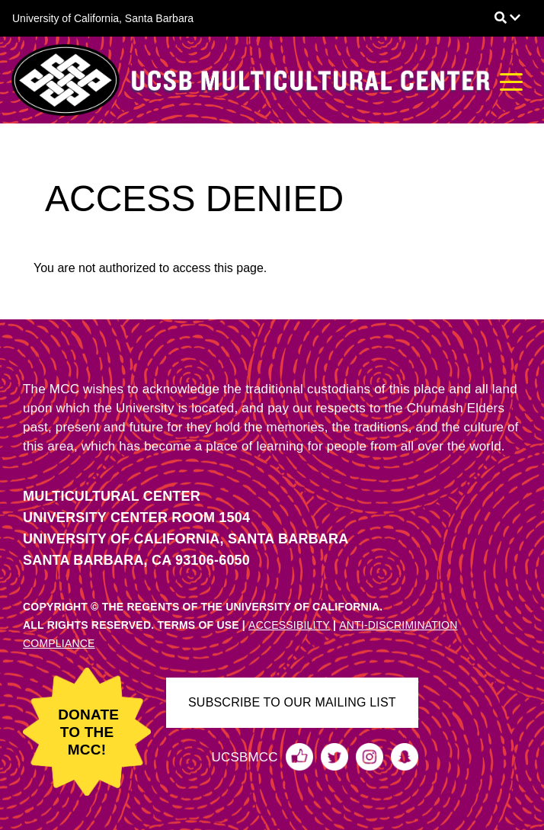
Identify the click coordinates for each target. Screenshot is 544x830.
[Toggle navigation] (511, 80)
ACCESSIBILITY (289, 625)
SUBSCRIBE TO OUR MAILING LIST (292, 702)
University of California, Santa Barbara (103, 18)
